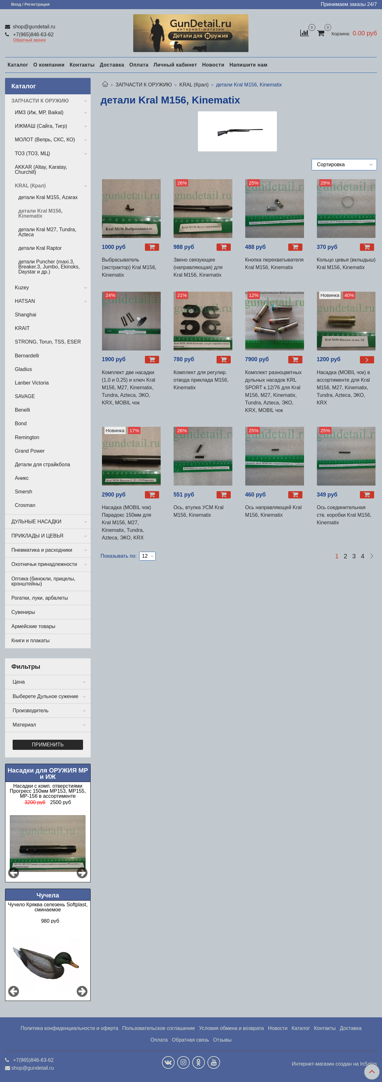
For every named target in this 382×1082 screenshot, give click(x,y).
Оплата (138, 65)
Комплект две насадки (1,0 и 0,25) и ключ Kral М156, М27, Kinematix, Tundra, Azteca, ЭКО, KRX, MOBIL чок (128, 387)
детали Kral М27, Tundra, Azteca (47, 232)
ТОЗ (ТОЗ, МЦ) (32, 153)
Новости (213, 65)
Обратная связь (190, 1040)
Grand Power (30, 451)
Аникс (22, 478)
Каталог (18, 65)
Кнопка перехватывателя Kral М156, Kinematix (274, 263)
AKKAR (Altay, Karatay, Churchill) (41, 169)
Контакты (81, 65)
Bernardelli (27, 355)
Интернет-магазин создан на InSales (334, 1064)
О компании (48, 65)
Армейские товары (33, 626)
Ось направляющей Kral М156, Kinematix (273, 511)
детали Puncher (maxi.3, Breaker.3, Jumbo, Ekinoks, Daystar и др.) (49, 266)
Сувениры (23, 612)
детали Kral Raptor (40, 248)
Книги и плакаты (30, 640)
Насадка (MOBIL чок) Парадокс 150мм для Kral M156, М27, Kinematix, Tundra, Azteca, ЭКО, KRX (127, 522)
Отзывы (222, 1040)
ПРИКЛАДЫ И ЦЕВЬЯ (37, 535)
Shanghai (25, 314)
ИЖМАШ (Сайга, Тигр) (41, 126)
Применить (48, 744)
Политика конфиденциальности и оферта (69, 1028)
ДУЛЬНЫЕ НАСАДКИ (36, 521)
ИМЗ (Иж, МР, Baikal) (39, 112)
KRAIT (22, 328)
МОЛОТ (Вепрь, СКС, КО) (45, 139)
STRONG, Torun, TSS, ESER (48, 341)
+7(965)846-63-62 (33, 34)
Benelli (22, 410)
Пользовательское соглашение (158, 1028)
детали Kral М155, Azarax (48, 197)
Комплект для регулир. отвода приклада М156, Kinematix (200, 380)
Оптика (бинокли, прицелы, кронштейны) (43, 581)
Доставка (112, 65)
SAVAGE (25, 396)
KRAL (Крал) (194, 84)
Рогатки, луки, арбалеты (39, 598)
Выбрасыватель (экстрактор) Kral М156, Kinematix (129, 267)
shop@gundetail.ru (33, 26)
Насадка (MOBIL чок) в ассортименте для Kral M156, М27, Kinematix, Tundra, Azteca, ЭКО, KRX (343, 387)
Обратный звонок (29, 40)
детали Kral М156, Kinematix (40, 213)
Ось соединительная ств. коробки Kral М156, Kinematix (344, 515)
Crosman (25, 505)
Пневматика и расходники (41, 550)
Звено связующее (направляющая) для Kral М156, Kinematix (198, 267)
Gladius (23, 369)
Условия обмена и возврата (231, 1028)
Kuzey (22, 287)
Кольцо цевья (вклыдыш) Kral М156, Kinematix (346, 263)
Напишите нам (249, 65)
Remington (27, 437)
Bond (21, 423)
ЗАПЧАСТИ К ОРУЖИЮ (144, 84)
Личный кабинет (175, 65)
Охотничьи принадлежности (44, 564)
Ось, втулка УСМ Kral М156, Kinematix (198, 511)
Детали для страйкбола (42, 464)
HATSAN (25, 301)
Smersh (23, 491)
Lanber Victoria (32, 382)
